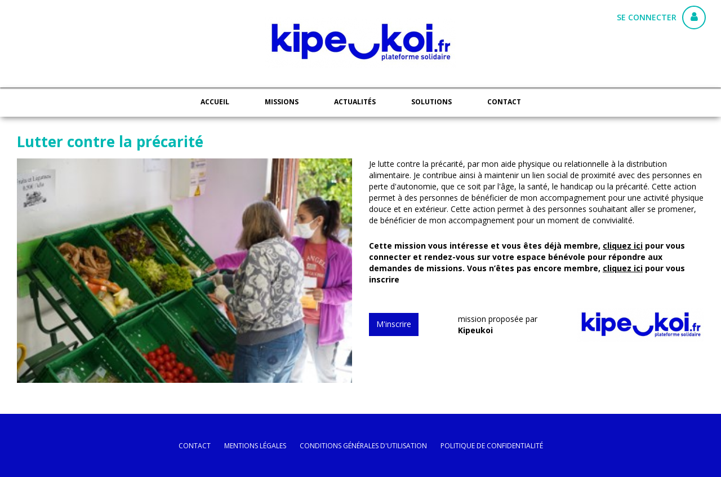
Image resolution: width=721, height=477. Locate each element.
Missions (282, 102)
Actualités (355, 102)
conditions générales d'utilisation (363, 445)
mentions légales (255, 445)
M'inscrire (393, 324)
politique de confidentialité (491, 445)
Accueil (215, 102)
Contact (504, 102)
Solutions (431, 102)
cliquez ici (623, 245)
